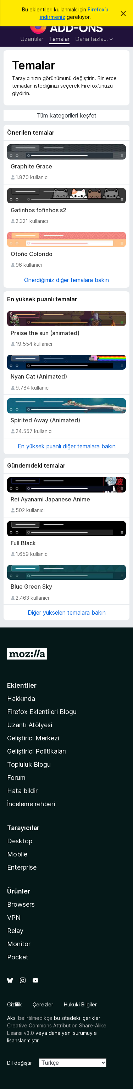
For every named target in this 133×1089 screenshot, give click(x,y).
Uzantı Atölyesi (29, 725)
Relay (15, 930)
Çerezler (43, 1004)
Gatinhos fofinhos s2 (38, 210)
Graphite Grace (31, 166)
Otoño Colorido (31, 254)
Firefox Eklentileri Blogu (42, 711)
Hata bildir (22, 790)
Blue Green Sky (31, 586)
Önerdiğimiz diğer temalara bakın (66, 279)
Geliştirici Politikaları (36, 751)
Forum (16, 777)
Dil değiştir (19, 1063)
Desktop (19, 841)
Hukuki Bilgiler (80, 1004)
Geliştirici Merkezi (33, 738)
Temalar (59, 38)
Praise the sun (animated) (45, 333)
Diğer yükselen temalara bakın (67, 612)
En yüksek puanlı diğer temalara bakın (67, 446)
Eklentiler (22, 685)
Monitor (19, 944)
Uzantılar (31, 38)
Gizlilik (14, 1004)
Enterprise (22, 867)
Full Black (23, 543)
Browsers (21, 904)
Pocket (17, 957)
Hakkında (21, 698)
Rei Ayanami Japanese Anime (50, 499)
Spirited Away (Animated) (45, 420)
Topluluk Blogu (29, 764)
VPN (14, 917)
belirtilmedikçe (35, 1018)
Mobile (17, 854)
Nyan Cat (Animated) (39, 376)
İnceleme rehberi (31, 804)
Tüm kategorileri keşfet (66, 115)
